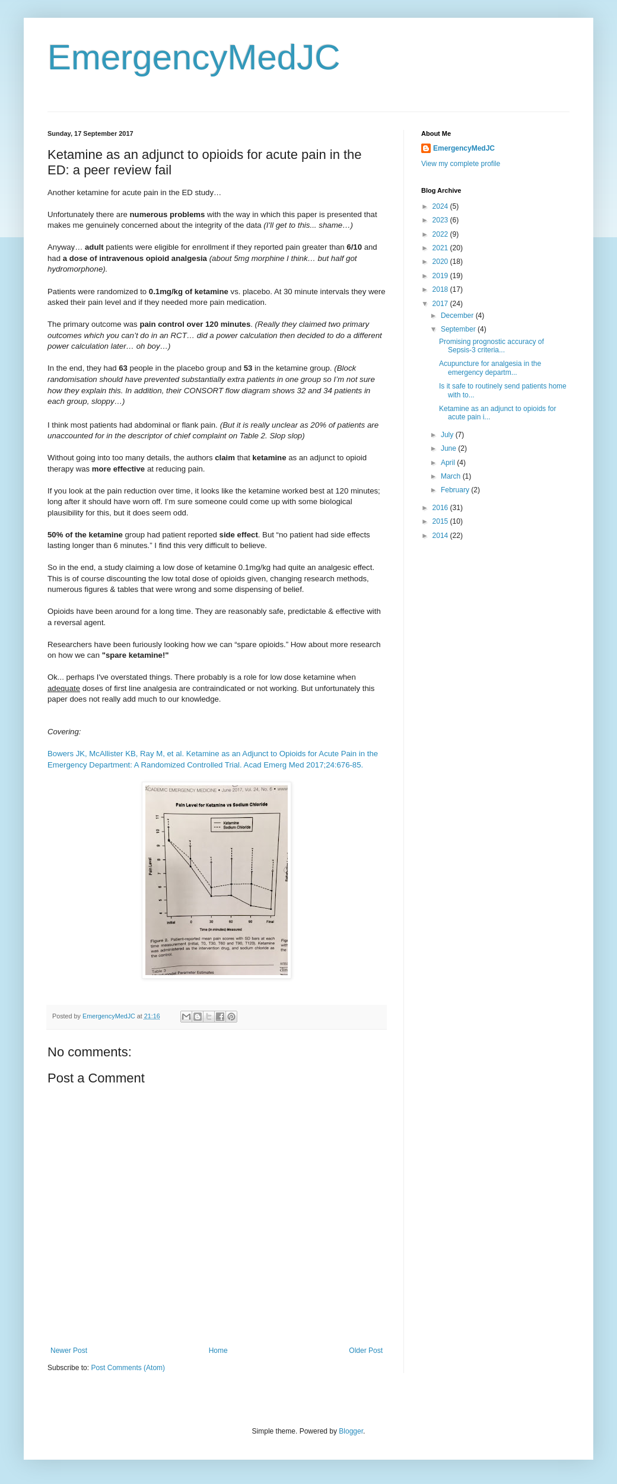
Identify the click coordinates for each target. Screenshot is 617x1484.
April (449, 462)
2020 (441, 261)
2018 (441, 289)
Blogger (351, 1431)
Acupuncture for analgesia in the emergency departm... (490, 367)
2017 (441, 304)
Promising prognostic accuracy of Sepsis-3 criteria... (491, 345)
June (449, 448)
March (452, 476)
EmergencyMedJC (194, 57)
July (448, 435)
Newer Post (68, 1350)
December (458, 315)
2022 (441, 234)
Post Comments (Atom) (128, 1368)
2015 (441, 521)
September (459, 329)
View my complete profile (460, 164)
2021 (441, 248)
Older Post (366, 1350)
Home (218, 1350)
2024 (441, 206)
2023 (441, 220)
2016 (441, 508)
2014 (441, 535)
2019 (441, 276)
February (456, 490)
